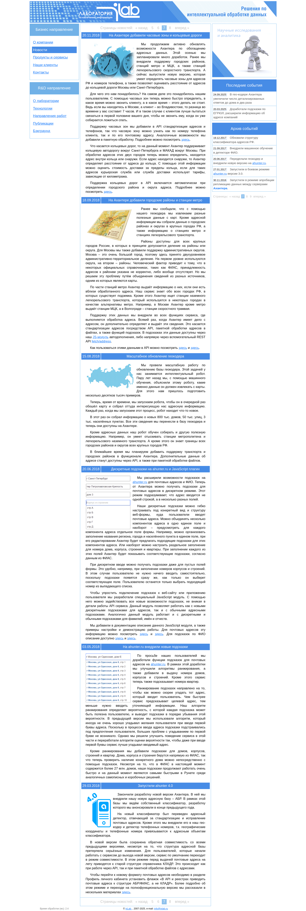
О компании (43, 42)
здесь (185, 139)
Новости (40, 50)
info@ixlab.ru (161, 908)
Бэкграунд (41, 131)
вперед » (182, 28)
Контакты (41, 72)
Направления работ (50, 116)
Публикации (43, 123)
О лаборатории (46, 101)
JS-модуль (101, 337)
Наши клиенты (45, 65)
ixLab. (128, 908)
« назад (141, 28)
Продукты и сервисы (50, 57)
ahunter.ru (140, 482)
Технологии (42, 108)
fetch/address (101, 341)
